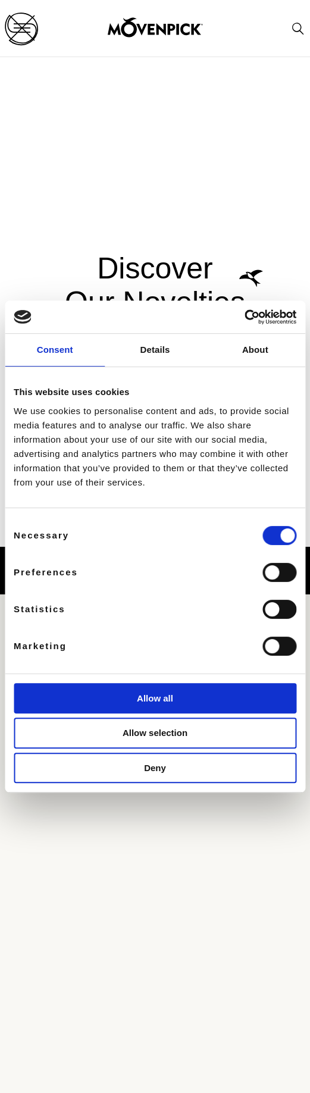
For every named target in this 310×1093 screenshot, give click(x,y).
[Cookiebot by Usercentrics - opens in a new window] (244, 317)
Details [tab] (155, 350)
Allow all (155, 698)
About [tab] (255, 350)
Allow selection (155, 733)
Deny (155, 768)
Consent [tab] (55, 350)
